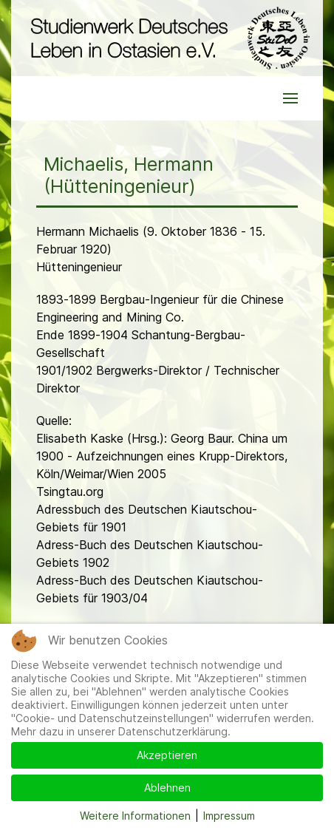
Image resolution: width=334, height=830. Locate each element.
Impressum (229, 815)
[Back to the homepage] (167, 38)
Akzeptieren (167, 755)
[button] (290, 98)
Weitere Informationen (135, 815)
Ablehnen (167, 787)
